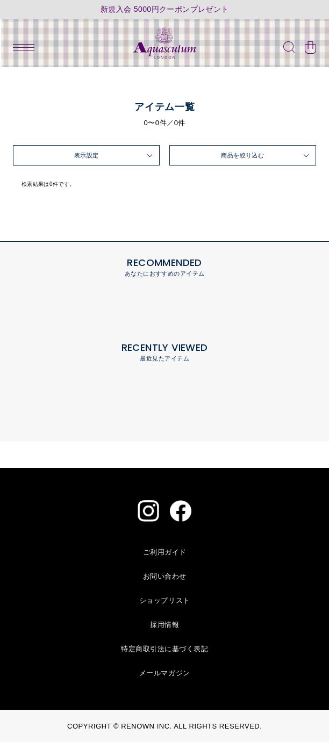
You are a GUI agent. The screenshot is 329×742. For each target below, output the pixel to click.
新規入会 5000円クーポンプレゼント (165, 9)
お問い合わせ (165, 576)
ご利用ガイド (165, 552)
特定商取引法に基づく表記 (164, 649)
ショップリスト (164, 600)
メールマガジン (164, 673)
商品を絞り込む (242, 155)
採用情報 (164, 625)
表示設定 (86, 155)
